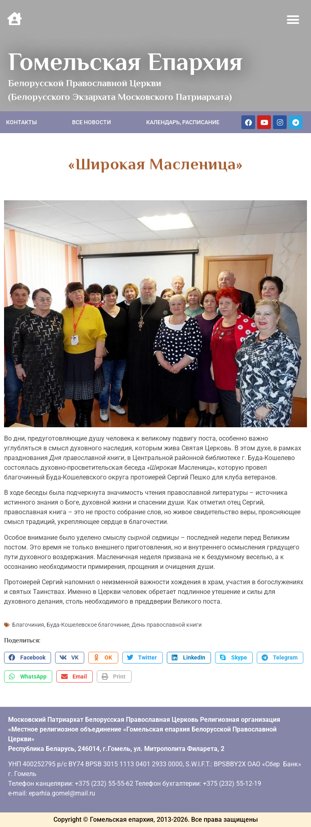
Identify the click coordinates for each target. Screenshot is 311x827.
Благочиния (28, 624)
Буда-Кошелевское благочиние (88, 624)
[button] (293, 20)
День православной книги (167, 624)
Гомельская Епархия (125, 61)
